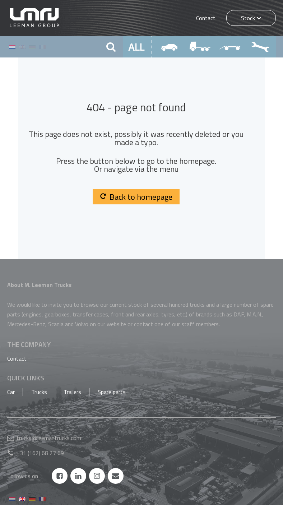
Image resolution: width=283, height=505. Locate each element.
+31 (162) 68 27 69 (40, 453)
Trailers (72, 392)
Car (11, 392)
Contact (205, 18)
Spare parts (112, 392)
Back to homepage (136, 197)
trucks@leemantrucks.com (49, 438)
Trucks (39, 392)
